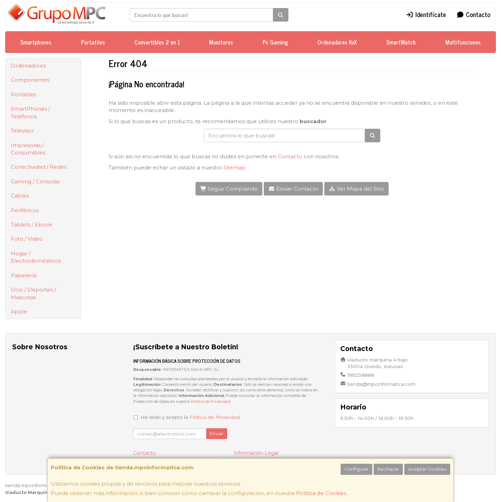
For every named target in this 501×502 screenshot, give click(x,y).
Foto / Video (27, 239)
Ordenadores (28, 65)
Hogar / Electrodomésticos (36, 257)
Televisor (22, 130)
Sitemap (234, 167)
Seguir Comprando (229, 188)
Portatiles (93, 42)
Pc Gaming (275, 42)
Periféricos (25, 210)
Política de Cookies (321, 493)
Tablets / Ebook (31, 224)
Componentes (30, 80)
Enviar (216, 433)
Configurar (356, 469)
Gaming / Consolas (35, 181)
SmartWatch (401, 42)
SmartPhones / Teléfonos (30, 112)
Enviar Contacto (293, 188)
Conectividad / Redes (38, 167)
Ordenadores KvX (337, 42)
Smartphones (35, 42)
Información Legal (256, 453)
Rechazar (388, 469)
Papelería (24, 275)
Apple (19, 311)
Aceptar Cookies (427, 469)
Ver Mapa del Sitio (356, 188)
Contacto (473, 14)
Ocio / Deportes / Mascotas (33, 293)
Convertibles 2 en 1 (157, 42)
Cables (20, 195)
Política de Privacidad (210, 401)
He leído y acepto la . (191, 417)
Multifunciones (463, 42)
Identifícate (426, 14)
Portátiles (23, 94)
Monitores (221, 42)
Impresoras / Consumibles (28, 149)
